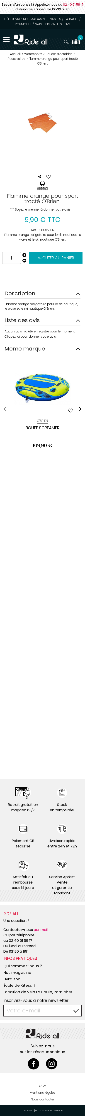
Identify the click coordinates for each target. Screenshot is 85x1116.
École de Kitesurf (19, 985)
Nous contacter (42, 1099)
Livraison (11, 979)
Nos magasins (17, 972)
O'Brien (42, 420)
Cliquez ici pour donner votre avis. (30, 336)
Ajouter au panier (56, 258)
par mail (41, 929)
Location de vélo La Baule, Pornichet (38, 992)
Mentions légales (42, 1092)
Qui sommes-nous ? (22, 966)
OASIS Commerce (52, 1110)
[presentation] (4, 409)
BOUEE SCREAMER (42, 428)
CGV (42, 1085)
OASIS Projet (30, 1110)
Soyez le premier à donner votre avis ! (41, 209)
